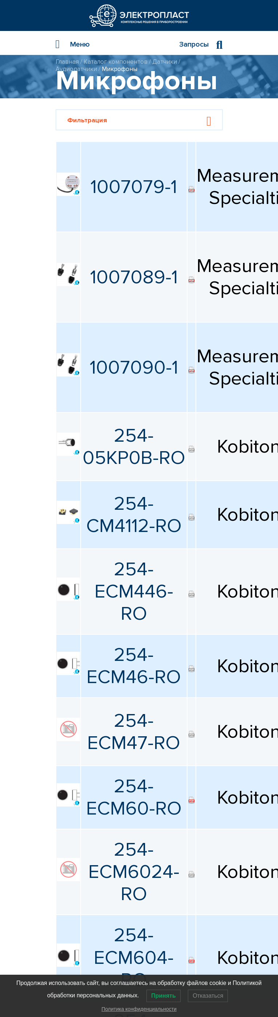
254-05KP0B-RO (133, 447)
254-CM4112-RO (134, 515)
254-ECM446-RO (133, 591)
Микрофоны (119, 69)
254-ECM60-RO (134, 797)
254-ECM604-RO (134, 957)
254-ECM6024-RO (134, 872)
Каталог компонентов (116, 62)
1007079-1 (133, 187)
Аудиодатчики (76, 69)
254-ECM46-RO (133, 666)
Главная (67, 62)
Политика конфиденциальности (139, 1009)
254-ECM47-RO (133, 732)
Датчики (164, 62)
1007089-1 (134, 277)
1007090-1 (134, 367)
